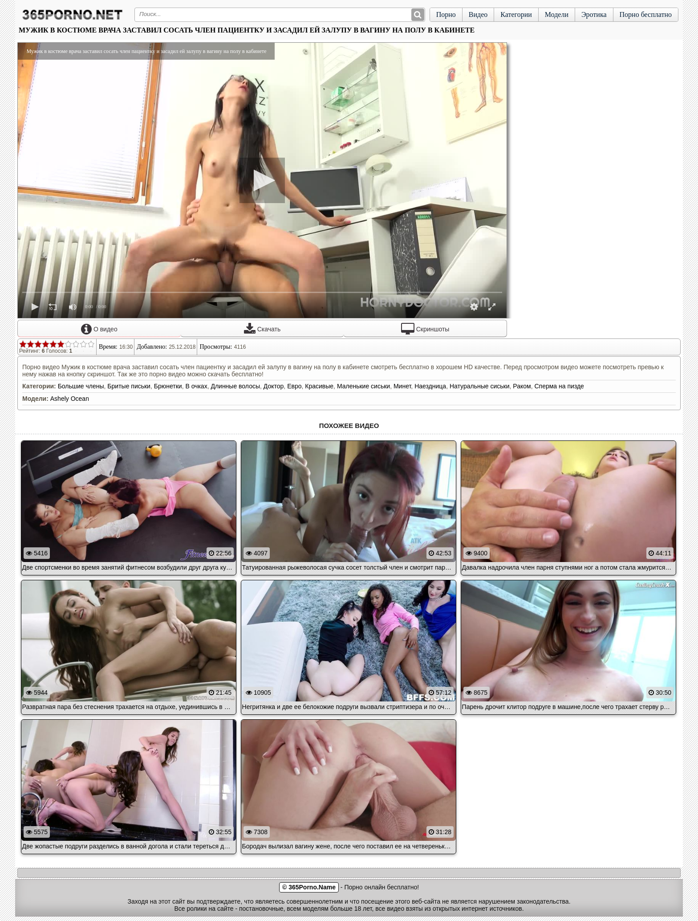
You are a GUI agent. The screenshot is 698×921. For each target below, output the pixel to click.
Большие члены (81, 386)
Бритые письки (128, 386)
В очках (196, 386)
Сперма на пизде (559, 386)
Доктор (274, 386)
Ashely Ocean (69, 398)
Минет (402, 386)
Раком (522, 386)
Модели (556, 14)
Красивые (319, 386)
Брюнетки (168, 386)
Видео (478, 14)
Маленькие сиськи (363, 386)
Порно (446, 14)
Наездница (430, 386)
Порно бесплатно (646, 14)
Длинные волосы (235, 386)
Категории (516, 14)
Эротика (594, 14)
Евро (294, 386)
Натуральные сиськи (480, 386)
